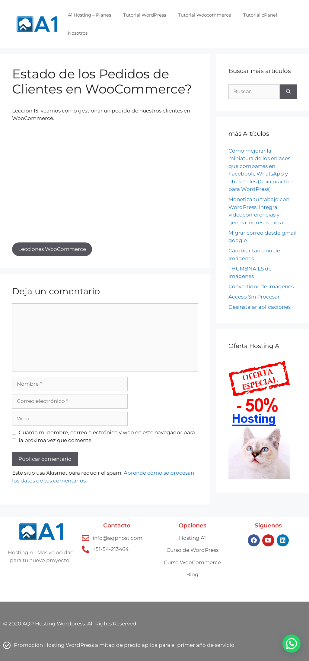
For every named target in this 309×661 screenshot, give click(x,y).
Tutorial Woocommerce (204, 15)
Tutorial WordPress (144, 15)
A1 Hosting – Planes (89, 15)
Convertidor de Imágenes (261, 286)
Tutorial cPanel (260, 15)
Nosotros (78, 33)
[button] (291, 643)
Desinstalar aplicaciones (259, 307)
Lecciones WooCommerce (52, 249)
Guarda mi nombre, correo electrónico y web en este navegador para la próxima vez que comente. (107, 436)
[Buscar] (288, 91)
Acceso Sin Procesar (254, 297)
